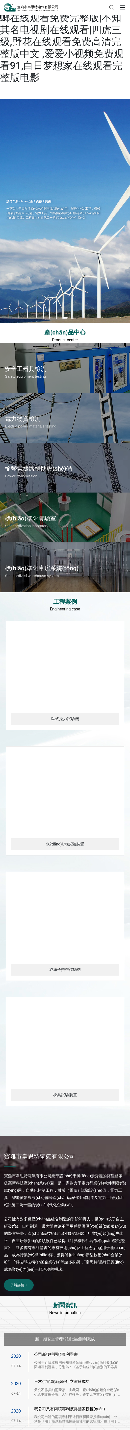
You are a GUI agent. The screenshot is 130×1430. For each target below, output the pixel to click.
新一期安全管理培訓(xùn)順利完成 (65, 1339)
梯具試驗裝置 (65, 1095)
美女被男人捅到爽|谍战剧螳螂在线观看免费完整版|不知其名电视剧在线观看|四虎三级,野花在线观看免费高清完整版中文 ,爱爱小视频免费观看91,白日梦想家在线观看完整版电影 (62, 42)
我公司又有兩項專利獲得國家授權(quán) (69, 1409)
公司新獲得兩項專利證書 (56, 1354)
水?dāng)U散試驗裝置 (65, 844)
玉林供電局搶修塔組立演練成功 (62, 1381)
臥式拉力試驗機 (65, 718)
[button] (65, 318)
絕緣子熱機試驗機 (65, 969)
